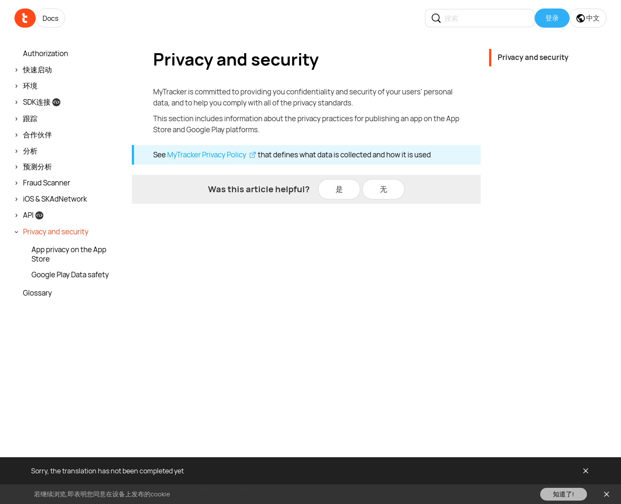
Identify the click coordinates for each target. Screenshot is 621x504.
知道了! (563, 494)
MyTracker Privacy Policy (206, 154)
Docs (50, 18)
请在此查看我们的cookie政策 (213, 494)
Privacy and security (533, 57)
